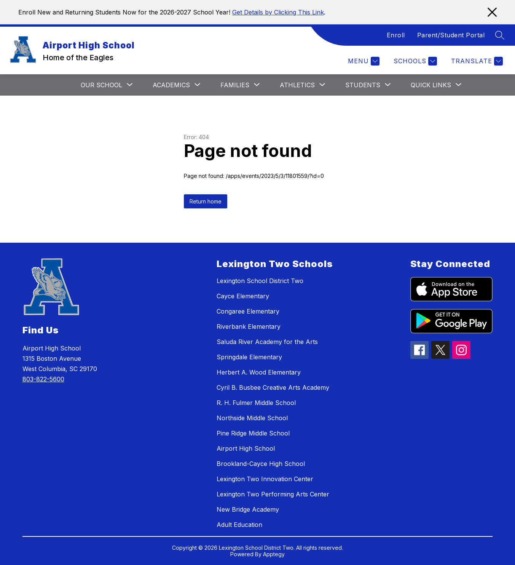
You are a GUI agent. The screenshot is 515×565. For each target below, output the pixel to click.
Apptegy (274, 554)
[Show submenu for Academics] (171, 85)
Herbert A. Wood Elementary (259, 372)
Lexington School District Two (260, 281)
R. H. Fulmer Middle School (256, 403)
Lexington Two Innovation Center (265, 479)
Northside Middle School (252, 418)
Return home (206, 201)
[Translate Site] (476, 61)
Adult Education (239, 524)
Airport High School (246, 448)
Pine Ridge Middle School (253, 433)
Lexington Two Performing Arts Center (273, 494)
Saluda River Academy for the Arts (267, 342)
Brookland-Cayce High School (261, 463)
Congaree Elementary (248, 311)
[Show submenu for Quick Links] (431, 85)
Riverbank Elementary (249, 326)
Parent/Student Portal (451, 35)
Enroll (396, 35)
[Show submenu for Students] (362, 85)
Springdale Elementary (249, 357)
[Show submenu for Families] (234, 85)
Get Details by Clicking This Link (278, 12)
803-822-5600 (43, 379)
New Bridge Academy (248, 509)
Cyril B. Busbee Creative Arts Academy (273, 387)
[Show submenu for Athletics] (297, 85)
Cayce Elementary (243, 296)
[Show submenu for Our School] (101, 85)
